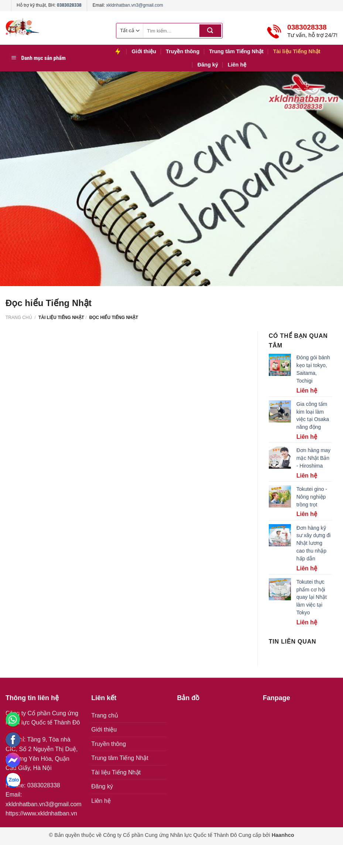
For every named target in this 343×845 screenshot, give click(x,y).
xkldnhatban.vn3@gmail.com (134, 5)
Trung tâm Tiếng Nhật (236, 51)
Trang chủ (19, 317)
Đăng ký (208, 65)
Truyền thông (182, 51)
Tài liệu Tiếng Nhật (296, 51)
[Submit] (210, 30)
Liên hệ (237, 65)
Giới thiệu (143, 51)
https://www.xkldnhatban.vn (41, 813)
